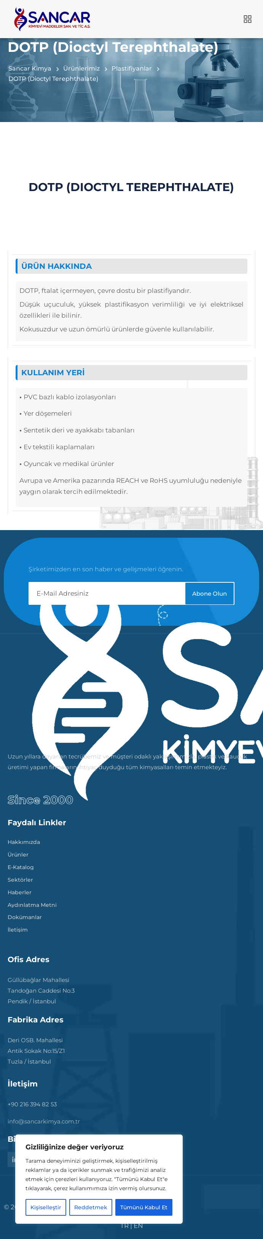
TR (124, 1225)
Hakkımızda (24, 840)
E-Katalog (21, 865)
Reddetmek (90, 1207)
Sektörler (20, 878)
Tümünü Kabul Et (143, 1207)
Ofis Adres (28, 959)
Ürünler (18, 853)
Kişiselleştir (45, 1207)
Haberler (20, 891)
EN (138, 1225)
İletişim (18, 928)
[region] (99, 1179)
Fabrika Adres (36, 1019)
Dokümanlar (25, 915)
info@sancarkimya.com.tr (44, 1121)
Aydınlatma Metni (32, 903)
